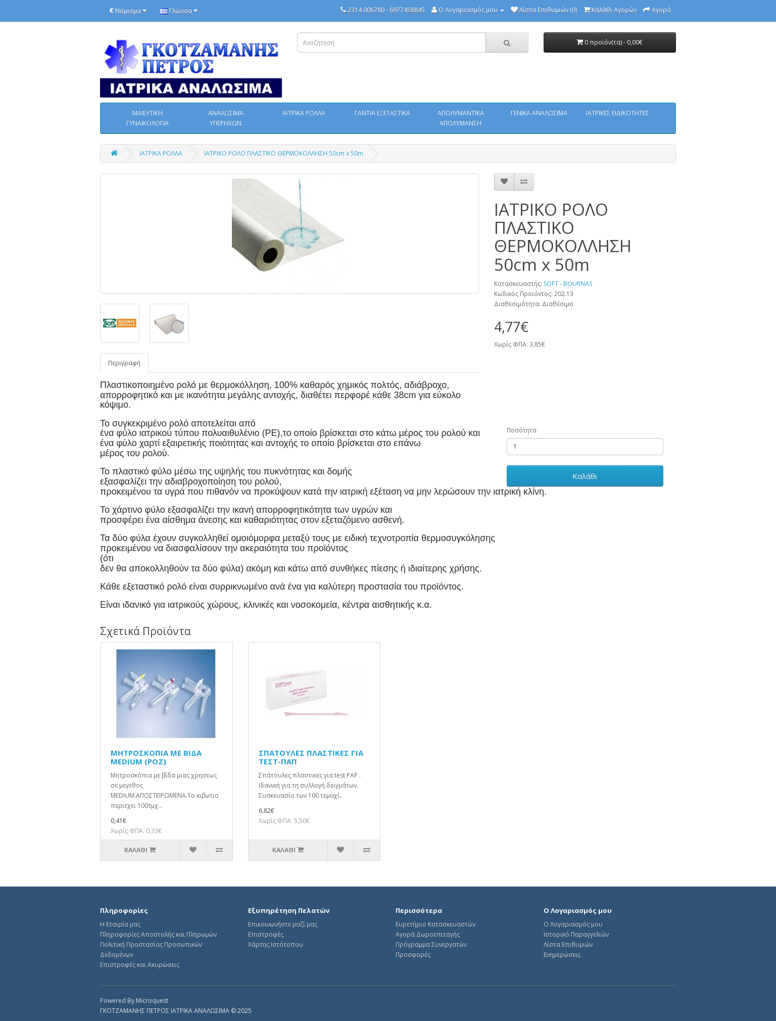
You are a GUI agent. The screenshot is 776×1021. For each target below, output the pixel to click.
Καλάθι (585, 476)
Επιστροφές (265, 934)
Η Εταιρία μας (120, 924)
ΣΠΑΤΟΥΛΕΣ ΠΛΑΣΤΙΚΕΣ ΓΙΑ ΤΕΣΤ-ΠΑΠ (311, 757)
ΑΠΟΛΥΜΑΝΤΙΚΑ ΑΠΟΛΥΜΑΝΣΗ (461, 118)
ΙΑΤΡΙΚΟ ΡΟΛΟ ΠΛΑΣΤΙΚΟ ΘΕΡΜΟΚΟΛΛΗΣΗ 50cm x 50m (283, 153)
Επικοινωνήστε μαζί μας (282, 924)
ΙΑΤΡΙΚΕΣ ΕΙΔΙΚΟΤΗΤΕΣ (617, 113)
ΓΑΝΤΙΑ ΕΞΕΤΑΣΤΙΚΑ (382, 113)
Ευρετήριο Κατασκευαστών (435, 924)
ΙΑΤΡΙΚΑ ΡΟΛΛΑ (303, 113)
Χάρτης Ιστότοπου (275, 944)
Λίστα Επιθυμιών (568, 944)
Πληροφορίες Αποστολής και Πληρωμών (158, 934)
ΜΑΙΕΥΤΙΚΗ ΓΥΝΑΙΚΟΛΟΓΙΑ (147, 118)
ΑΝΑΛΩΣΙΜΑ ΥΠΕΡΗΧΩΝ (226, 118)
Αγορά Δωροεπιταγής (428, 934)
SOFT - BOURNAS (568, 283)
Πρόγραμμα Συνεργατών (431, 944)
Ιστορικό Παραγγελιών (576, 934)
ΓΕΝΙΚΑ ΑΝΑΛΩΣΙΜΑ (539, 113)
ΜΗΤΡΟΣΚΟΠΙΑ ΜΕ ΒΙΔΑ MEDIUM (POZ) (156, 757)
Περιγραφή (124, 363)
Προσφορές (413, 954)
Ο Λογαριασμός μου (573, 924)
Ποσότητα (522, 430)
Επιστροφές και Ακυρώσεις (139, 964)
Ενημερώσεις (562, 954)
